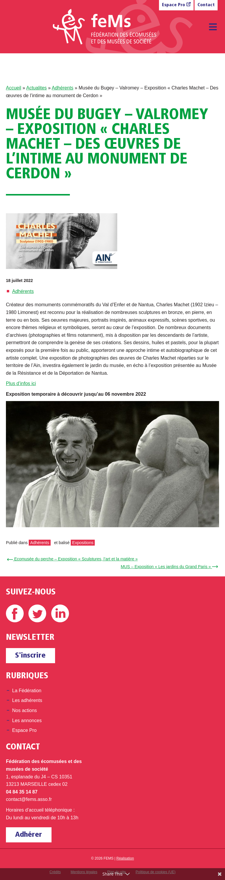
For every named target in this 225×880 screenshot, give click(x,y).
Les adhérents (27, 700)
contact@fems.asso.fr (29, 799)
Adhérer (28, 835)
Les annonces (27, 720)
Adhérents (62, 87)
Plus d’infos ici (21, 383)
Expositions (83, 542)
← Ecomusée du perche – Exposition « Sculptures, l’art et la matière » (73, 559)
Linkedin (60, 613)
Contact (206, 5)
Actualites (36, 87)
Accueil (13, 87)
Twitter (37, 613)
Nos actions (24, 710)
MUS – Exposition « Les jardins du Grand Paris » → (168, 566)
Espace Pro (173, 5)
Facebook (15, 613)
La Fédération (26, 690)
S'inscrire (30, 655)
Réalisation (125, 858)
